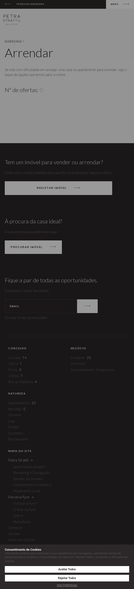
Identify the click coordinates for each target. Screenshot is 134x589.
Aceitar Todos (67, 569)
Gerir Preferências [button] (67, 585)
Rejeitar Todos (67, 578)
